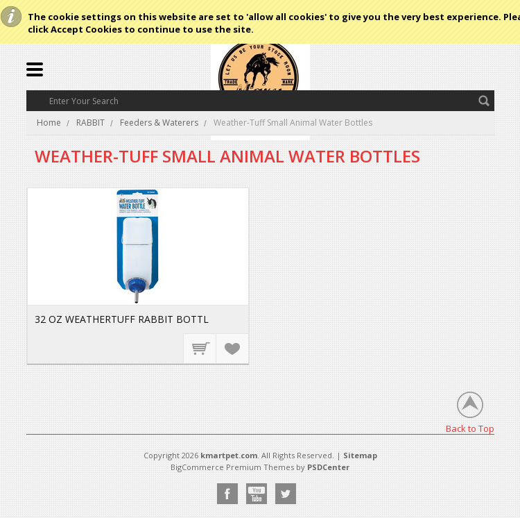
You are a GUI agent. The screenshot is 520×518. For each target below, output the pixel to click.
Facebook (227, 493)
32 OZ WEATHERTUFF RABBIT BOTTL (122, 319)
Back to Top (470, 428)
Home (49, 122)
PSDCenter (328, 467)
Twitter (285, 493)
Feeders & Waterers (159, 122)
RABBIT (90, 122)
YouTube (256, 493)
